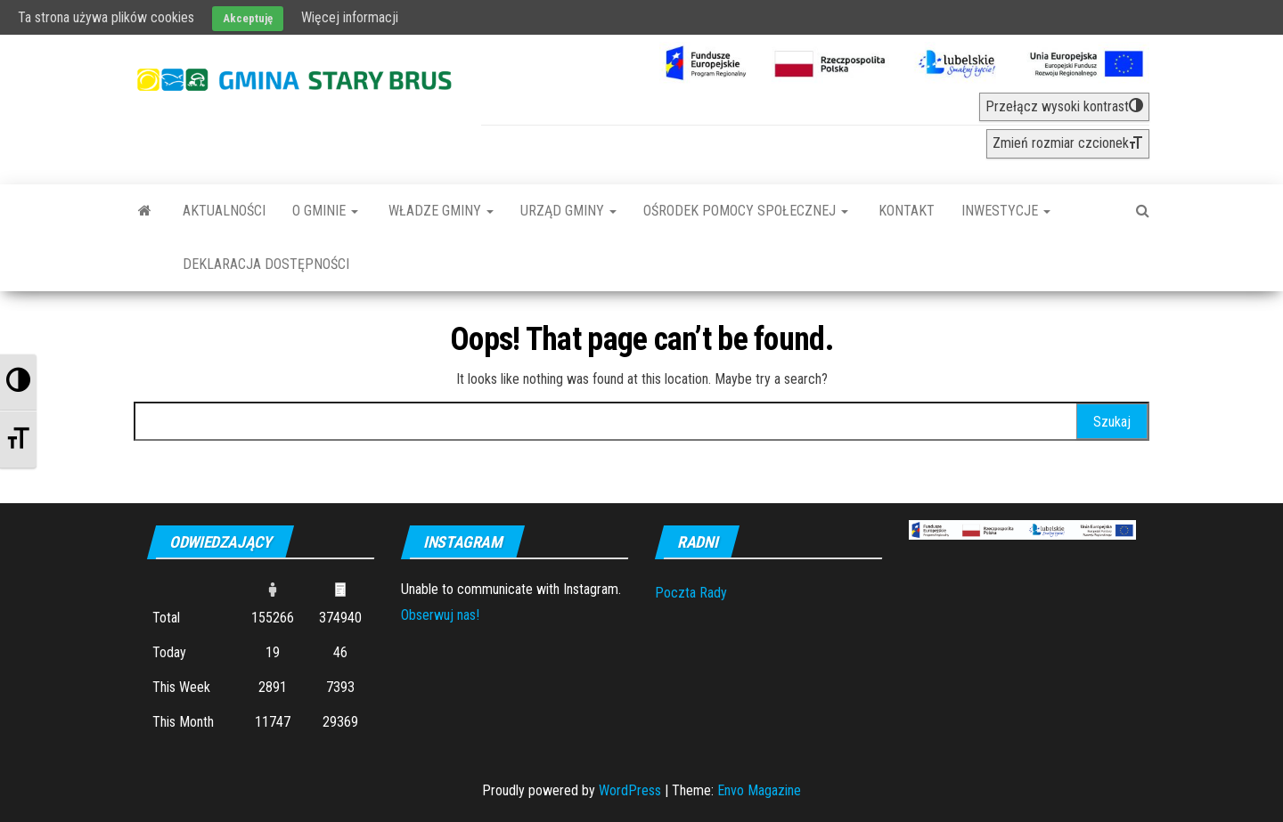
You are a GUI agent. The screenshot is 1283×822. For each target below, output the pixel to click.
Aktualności (224, 210)
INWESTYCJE (1005, 210)
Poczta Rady (691, 592)
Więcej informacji (349, 17)
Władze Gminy (439, 210)
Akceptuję (248, 18)
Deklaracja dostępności (266, 264)
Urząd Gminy (568, 210)
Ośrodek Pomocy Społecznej (745, 210)
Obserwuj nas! (440, 614)
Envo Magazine (759, 790)
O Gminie (325, 210)
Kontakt (905, 210)
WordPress (630, 790)
